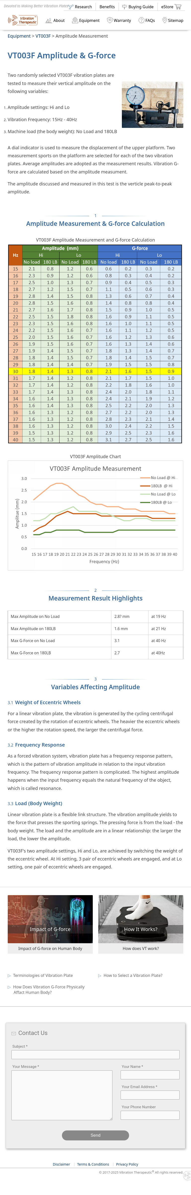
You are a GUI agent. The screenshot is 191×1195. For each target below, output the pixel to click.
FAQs (147, 20)
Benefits (107, 6)
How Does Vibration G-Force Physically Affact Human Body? (49, 989)
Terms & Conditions (93, 1164)
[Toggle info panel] (187, 1175)
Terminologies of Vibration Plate (43, 975)
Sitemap (173, 20)
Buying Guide (137, 6)
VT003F (43, 36)
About (55, 20)
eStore (171, 6)
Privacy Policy (127, 1164)
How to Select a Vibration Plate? (133, 975)
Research (79, 6)
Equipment (85, 20)
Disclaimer (61, 1164)
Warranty (119, 20)
